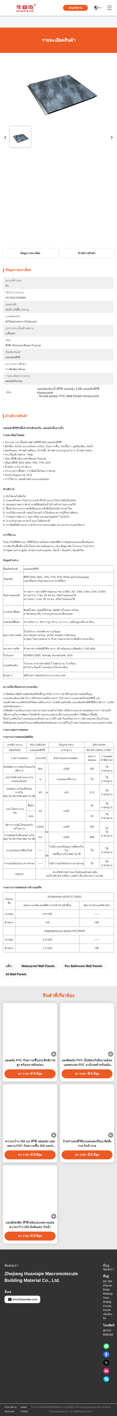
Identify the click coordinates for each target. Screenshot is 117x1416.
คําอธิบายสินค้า (87, 253)
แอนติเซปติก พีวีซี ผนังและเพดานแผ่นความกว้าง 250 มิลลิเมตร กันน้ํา (30, 1225)
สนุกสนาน (75, 7)
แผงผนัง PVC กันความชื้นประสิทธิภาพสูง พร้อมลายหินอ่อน (30, 1062)
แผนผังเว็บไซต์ (24, 1409)
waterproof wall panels (38, 966)
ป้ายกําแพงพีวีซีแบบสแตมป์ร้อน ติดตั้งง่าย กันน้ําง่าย (87, 1143)
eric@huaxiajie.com (22, 1299)
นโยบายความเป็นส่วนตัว (10, 1409)
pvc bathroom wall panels (83, 966)
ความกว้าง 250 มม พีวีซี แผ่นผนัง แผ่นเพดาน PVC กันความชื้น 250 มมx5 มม (30, 1144)
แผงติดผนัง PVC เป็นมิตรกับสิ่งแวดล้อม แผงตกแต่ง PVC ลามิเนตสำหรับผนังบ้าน (87, 1063)
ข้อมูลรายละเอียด (30, 253)
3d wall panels (16, 974)
